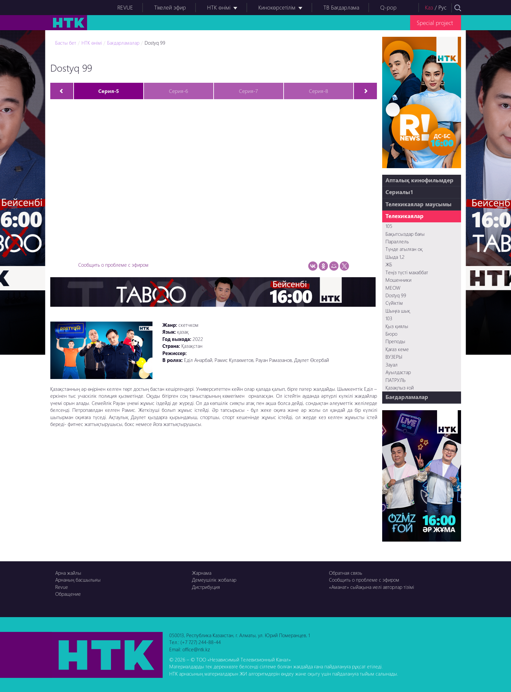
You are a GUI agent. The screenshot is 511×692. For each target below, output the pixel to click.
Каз (429, 7)
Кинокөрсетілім (276, 7)
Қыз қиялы (396, 326)
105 (388, 226)
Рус (442, 7)
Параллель (397, 241)
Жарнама (201, 572)
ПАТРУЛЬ (395, 380)
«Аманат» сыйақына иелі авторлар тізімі (371, 587)
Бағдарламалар (123, 42)
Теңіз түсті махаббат (406, 272)
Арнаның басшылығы (78, 579)
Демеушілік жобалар (214, 579)
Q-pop (388, 7)
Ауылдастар (398, 372)
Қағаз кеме (397, 349)
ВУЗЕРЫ (393, 356)
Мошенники (398, 280)
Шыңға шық (397, 310)
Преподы (395, 341)
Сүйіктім (394, 303)
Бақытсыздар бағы (405, 234)
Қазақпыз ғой (399, 387)
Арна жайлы (68, 572)
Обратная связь (345, 572)
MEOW (392, 287)
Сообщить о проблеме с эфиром (113, 264)
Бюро (391, 333)
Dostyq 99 (155, 42)
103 (388, 318)
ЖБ (388, 264)
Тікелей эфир (170, 7)
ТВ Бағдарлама (341, 7)
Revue (61, 587)
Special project (435, 22)
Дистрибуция (206, 587)
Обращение (68, 594)
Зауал (391, 364)
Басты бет (65, 42)
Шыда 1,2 (395, 257)
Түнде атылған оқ (404, 249)
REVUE (125, 7)
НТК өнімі (218, 7)
